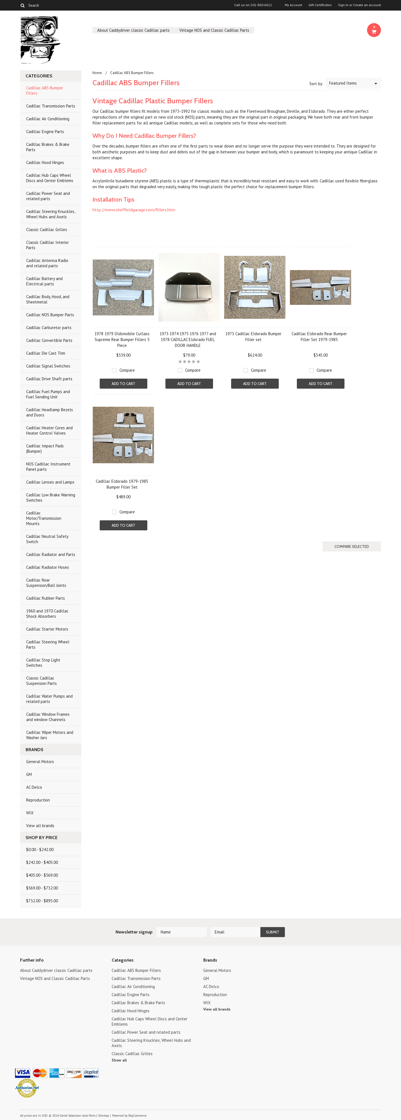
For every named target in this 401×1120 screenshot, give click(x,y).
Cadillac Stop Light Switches (43, 662)
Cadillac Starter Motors (47, 629)
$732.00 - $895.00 (42, 900)
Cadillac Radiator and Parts (50, 554)
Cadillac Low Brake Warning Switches (50, 497)
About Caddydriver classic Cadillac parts (133, 30)
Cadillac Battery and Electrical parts (44, 281)
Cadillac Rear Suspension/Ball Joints (46, 582)
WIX (29, 812)
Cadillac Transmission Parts (50, 106)
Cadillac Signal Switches (48, 366)
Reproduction (38, 800)
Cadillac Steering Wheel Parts (47, 644)
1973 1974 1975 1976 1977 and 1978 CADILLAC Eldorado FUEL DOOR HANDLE (188, 339)
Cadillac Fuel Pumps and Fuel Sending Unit (48, 394)
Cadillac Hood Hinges (45, 162)
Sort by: (316, 83)
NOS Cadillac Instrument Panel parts (48, 466)
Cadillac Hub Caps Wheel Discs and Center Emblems (49, 178)
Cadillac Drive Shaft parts (49, 378)
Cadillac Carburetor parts (49, 327)
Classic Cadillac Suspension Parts (41, 680)
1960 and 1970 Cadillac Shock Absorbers (47, 613)
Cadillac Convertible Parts (49, 340)
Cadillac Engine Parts (45, 131)
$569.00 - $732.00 (42, 888)
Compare (127, 370)
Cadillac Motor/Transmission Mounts (43, 518)
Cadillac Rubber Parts (45, 598)
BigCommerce (137, 1115)
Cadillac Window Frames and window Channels (48, 717)
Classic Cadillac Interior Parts (47, 245)
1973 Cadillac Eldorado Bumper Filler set (253, 336)
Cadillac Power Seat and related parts (48, 196)
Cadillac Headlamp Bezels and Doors (49, 412)
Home (97, 72)
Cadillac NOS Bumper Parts (50, 314)
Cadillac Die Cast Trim (45, 353)
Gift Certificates (320, 5)
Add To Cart (123, 383)
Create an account (367, 5)
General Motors (40, 761)
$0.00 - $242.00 (39, 849)
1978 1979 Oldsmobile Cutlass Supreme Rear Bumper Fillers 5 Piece (122, 339)
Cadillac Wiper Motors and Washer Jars (49, 735)
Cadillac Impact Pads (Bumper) (45, 448)
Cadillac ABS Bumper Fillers (44, 90)
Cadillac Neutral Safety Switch (47, 539)
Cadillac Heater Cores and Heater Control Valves (49, 430)
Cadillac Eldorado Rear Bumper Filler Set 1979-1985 (319, 336)
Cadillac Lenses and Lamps (50, 482)
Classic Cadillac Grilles (46, 229)
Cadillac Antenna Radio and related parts (47, 263)
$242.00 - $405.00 (42, 862)
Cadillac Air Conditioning (47, 118)
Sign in (343, 5)
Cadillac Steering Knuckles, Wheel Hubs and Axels (50, 214)
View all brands (40, 825)
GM (29, 774)
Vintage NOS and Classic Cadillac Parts (214, 30)
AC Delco (34, 787)
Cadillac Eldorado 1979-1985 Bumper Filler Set (122, 484)
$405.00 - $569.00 (42, 875)
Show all (119, 1060)
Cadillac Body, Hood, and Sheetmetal (47, 299)
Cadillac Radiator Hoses (47, 567)
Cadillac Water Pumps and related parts (49, 698)
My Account (293, 5)
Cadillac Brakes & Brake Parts (47, 147)
